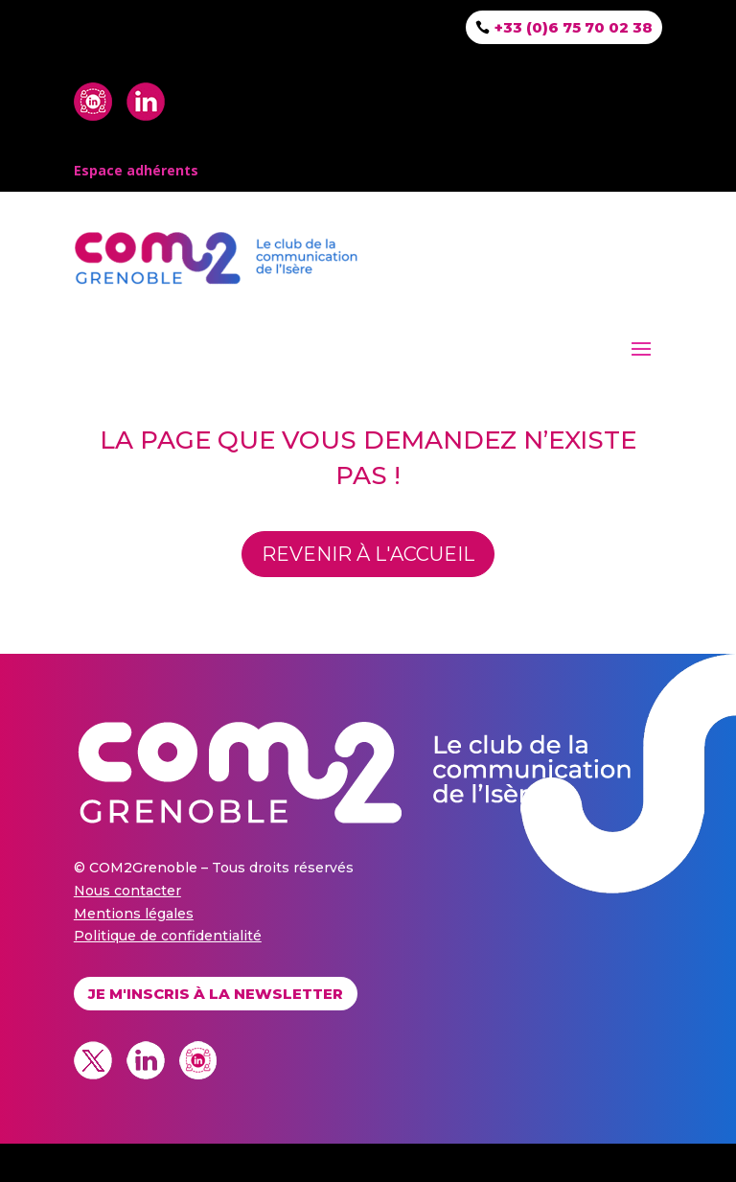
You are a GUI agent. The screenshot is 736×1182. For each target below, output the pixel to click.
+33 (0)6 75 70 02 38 (573, 27)
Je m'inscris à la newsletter (215, 994)
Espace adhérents (136, 170)
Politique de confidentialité (168, 935)
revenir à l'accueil (368, 554)
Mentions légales (134, 913)
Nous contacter (127, 890)
